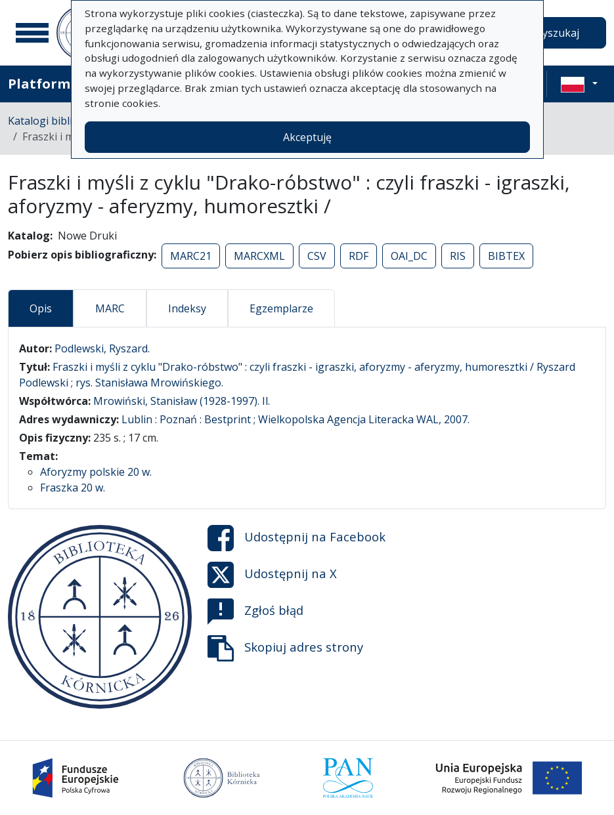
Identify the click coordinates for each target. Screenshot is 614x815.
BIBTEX (506, 256)
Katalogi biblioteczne (59, 121)
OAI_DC (409, 256)
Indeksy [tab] (187, 308)
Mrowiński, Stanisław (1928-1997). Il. (181, 401)
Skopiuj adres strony (285, 648)
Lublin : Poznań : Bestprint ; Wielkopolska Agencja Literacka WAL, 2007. (295, 419)
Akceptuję (307, 137)
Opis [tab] (41, 308)
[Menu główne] (32, 32)
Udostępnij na (296, 538)
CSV (316, 256)
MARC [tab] (110, 308)
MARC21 (190, 256)
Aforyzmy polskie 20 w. (96, 472)
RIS (458, 256)
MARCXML (259, 256)
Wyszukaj (556, 33)
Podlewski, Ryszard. (102, 348)
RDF (358, 256)
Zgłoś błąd (255, 611)
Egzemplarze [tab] (281, 308)
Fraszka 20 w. (72, 487)
